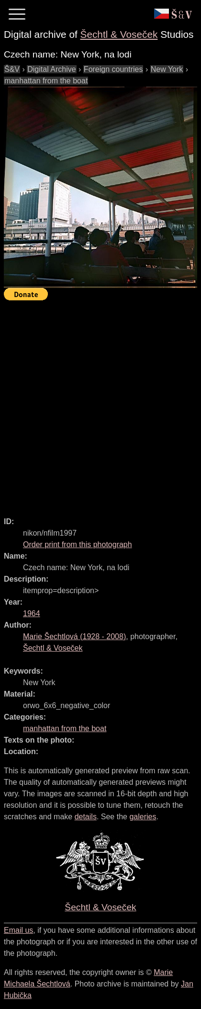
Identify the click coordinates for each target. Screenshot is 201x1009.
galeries (142, 817)
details (86, 817)
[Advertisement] (100, 404)
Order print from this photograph (77, 544)
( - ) (74, 636)
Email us (18, 930)
